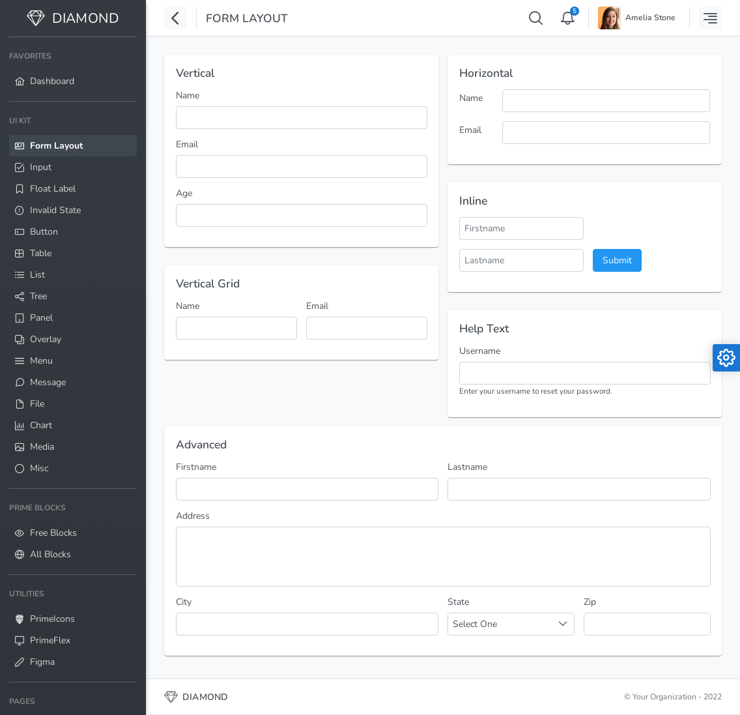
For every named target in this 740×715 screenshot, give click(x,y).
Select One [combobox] (475, 624)
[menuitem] (73, 69)
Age (184, 193)
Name (187, 95)
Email (187, 144)
